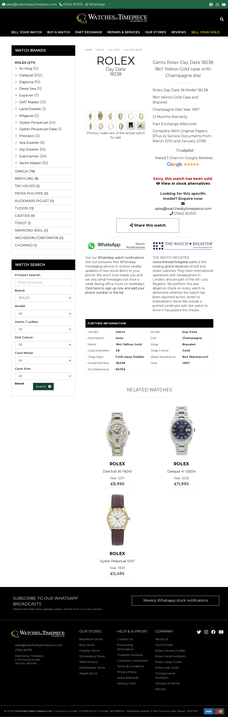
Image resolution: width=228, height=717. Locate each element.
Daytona (26, 82)
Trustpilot (185, 150)
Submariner (29, 156)
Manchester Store (92, 667)
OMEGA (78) (25, 171)
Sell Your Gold (205, 33)
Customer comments (132, 660)
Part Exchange (89, 33)
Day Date (114, 49)
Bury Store (87, 645)
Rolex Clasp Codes (168, 662)
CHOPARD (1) (26, 245)
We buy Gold (126, 683)
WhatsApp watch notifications (121, 258)
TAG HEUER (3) (27, 186)
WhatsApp (97, 4)
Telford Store (88, 662)
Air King (25, 68)
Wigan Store (88, 673)
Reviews (178, 33)
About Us (161, 639)
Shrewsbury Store (92, 656)
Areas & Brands (127, 677)
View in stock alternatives (183, 183)
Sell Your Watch (27, 33)
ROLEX (100, 49)
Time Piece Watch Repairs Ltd (33, 711)
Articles (160, 689)
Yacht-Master (30, 163)
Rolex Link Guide (167, 667)
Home (88, 49)
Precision (26, 136)
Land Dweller (30, 109)
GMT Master (29, 102)
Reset (19, 383)
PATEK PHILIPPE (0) (31, 193)
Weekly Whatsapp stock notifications (175, 600)
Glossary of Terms (167, 683)
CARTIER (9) (25, 216)
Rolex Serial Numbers (170, 656)
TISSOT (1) (23, 223)
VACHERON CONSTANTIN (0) (39, 238)
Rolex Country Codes (170, 650)
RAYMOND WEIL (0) (31, 230)
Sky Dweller (29, 149)
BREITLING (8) (27, 178)
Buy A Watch (59, 33)
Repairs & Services (124, 33)
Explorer (26, 95)
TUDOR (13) (24, 208)
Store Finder (164, 645)
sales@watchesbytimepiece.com (31, 4)
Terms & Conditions (130, 666)
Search (43, 386)
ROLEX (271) (25, 62)
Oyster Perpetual (33, 122)
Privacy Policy (127, 672)
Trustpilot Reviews (130, 655)
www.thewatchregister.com (175, 262)
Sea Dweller (29, 143)
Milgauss (26, 116)
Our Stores (155, 33)
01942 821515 (73, 4)
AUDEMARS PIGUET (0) (34, 201)
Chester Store (89, 650)
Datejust (26, 75)
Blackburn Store (91, 639)
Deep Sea (27, 88)
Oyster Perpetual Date (38, 129)
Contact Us (125, 639)
